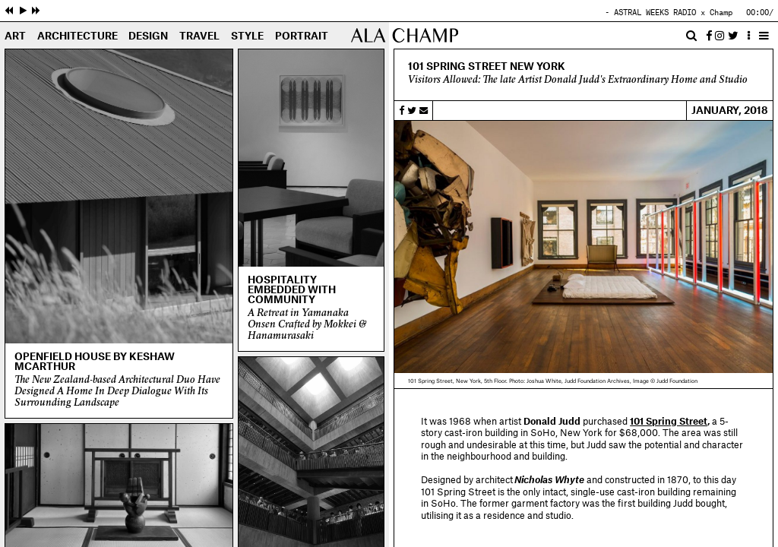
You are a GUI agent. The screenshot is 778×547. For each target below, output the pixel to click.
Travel (199, 36)
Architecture (77, 36)
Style (247, 36)
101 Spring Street (668, 421)
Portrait (301, 36)
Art (15, 36)
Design (148, 36)
